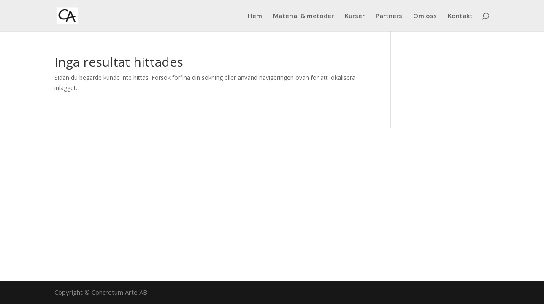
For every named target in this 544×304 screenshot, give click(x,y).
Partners (389, 16)
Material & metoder (303, 16)
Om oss (425, 16)
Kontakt (460, 16)
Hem (255, 16)
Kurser (355, 16)
